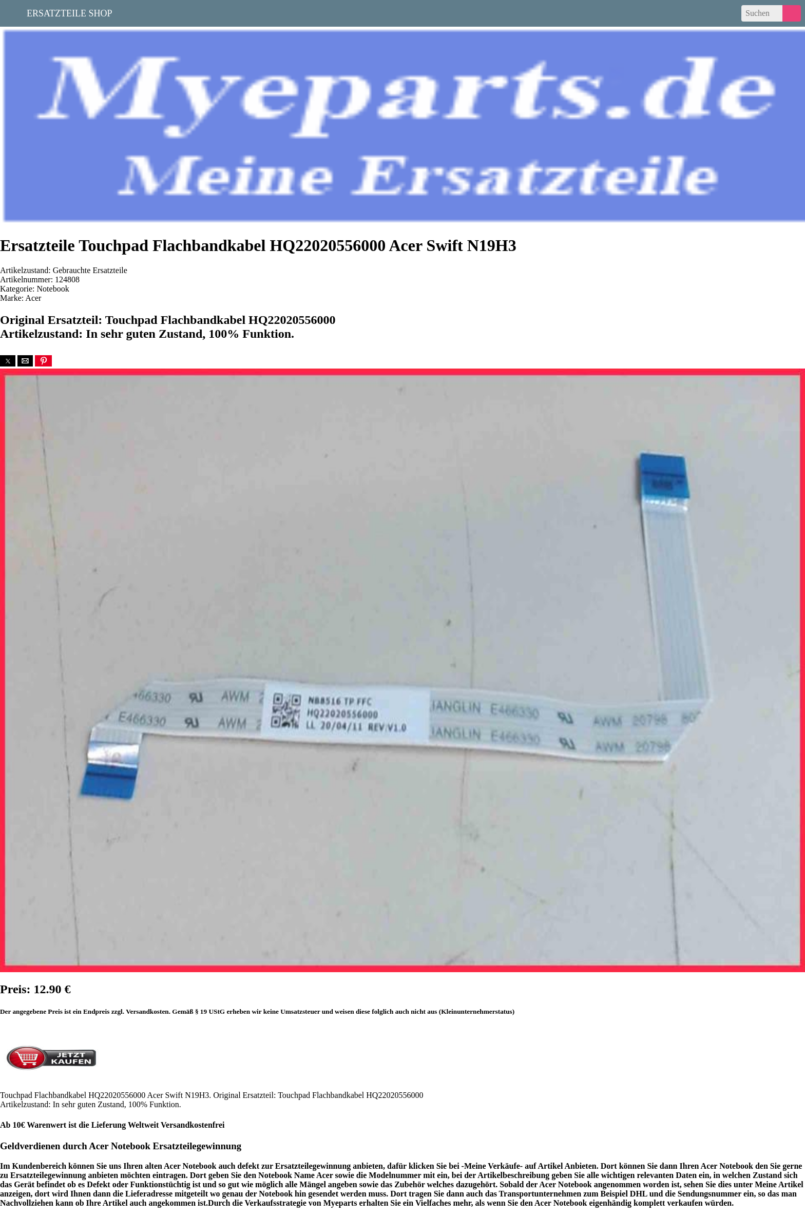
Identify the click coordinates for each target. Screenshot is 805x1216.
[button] (7, 360)
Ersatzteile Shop (69, 12)
